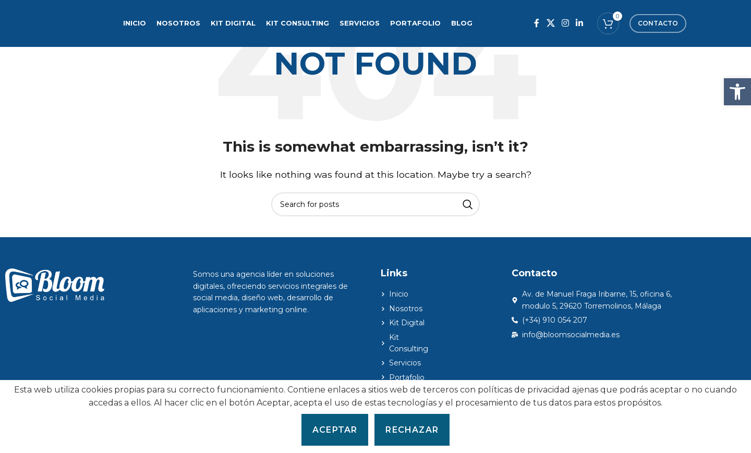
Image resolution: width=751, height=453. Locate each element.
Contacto (658, 23)
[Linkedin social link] (580, 23)
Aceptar (334, 430)
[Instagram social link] (565, 23)
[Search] (375, 204)
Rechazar (412, 430)
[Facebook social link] (537, 23)
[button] (737, 91)
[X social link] (550, 23)
